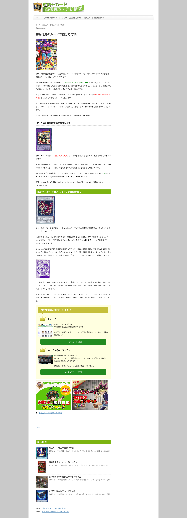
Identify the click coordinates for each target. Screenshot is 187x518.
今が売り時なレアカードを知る (62, 491)
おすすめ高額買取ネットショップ (55, 18)
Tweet (38, 427)
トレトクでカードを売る (73, 342)
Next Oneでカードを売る (73, 372)
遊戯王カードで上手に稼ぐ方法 (50, 413)
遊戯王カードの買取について (94, 18)
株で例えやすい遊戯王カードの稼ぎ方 (65, 477)
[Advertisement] (136, 36)
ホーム (38, 18)
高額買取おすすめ (75, 18)
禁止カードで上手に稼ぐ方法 (61, 448)
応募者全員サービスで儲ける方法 (63, 462)
